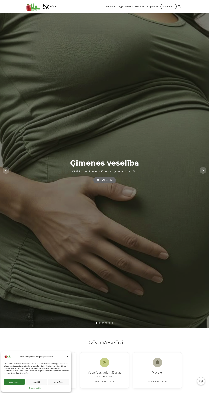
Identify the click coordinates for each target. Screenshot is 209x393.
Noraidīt (36, 382)
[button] (67, 356)
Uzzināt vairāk (104, 180)
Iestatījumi (58, 382)
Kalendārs (168, 6)
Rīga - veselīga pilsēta (131, 6)
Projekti (152, 6)
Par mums (111, 6)
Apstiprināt (14, 382)
